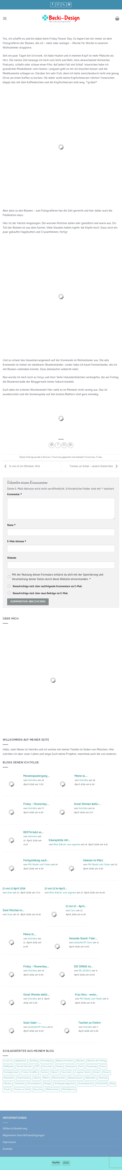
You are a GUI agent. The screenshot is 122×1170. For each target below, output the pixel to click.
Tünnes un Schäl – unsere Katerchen (94, 466)
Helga (40, 377)
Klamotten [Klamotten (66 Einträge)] (9, 1078)
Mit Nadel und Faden (39, 865)
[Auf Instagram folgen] (58, 4)
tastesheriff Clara (83, 943)
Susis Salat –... (32, 1023)
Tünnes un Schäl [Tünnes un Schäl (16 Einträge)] (22, 1089)
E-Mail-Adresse (16, 542)
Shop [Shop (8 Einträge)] (112, 1084)
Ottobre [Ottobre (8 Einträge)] (8, 1084)
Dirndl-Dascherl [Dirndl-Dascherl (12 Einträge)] (24, 1067)
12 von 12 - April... (76, 906)
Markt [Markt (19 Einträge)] (46, 1078)
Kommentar (14, 495)
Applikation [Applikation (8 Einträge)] (20, 1061)
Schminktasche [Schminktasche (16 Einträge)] (85, 1084)
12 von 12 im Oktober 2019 (21, 466)
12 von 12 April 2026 (14, 889)
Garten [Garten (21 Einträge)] (44, 1072)
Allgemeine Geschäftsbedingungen (24, 1135)
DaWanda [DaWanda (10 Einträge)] (8, 1067)
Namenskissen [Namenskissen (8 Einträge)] (75, 1078)
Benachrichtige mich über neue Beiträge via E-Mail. (40, 594)
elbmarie (32, 837)
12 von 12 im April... (56, 889)
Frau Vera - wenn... (86, 995)
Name (11, 526)
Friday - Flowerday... (36, 804)
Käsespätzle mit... (59, 840)
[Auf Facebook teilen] (58, 445)
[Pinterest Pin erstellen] (70, 445)
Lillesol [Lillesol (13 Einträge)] (36, 1078)
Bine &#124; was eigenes (66, 845)
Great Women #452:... (36, 995)
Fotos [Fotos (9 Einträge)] (103, 1067)
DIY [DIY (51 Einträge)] (37, 1067)
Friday (99, 457)
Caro (72, 911)
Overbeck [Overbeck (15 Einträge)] (19, 1084)
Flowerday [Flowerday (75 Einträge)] (92, 1067)
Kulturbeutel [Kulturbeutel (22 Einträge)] (23, 1078)
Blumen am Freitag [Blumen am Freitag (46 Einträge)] (96, 1061)
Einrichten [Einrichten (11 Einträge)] (47, 1067)
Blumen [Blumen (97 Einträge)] (80, 1061)
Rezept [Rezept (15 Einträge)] (47, 1084)
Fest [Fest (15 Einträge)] (81, 1067)
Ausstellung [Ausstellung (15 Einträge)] (47, 1061)
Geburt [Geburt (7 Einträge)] (54, 1072)
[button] (5, 18)
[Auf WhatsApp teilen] (51, 445)
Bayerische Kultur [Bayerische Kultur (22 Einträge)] (64, 1061)
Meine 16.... (80, 776)
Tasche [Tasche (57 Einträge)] (7, 1089)
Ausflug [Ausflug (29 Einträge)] (34, 1061)
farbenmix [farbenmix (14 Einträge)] (71, 1067)
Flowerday (57, 457)
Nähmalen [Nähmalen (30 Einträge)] (90, 1078)
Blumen (46, 457)
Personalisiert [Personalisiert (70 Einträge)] (34, 1084)
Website (11, 558)
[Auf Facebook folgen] (52, 4)
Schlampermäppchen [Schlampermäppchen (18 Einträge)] (65, 1084)
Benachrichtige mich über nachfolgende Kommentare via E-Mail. (47, 587)
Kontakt (8, 1149)
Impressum (9, 1142)
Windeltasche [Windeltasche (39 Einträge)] (69, 1089)
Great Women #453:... (87, 804)
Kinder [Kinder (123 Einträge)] (97, 1072)
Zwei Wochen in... (13, 910)
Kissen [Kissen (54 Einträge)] (106, 1072)
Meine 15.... (29, 934)
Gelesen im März (93, 860)
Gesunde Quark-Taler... (83, 938)
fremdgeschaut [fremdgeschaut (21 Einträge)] (11, 1072)
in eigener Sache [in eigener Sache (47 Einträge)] (82, 1072)
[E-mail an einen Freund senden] (64, 445)
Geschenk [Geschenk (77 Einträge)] (66, 1072)
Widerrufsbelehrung (15, 1129)
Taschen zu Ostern (89, 1023)
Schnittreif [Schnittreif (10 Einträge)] (101, 1084)
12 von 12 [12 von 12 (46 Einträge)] (8, 1061)
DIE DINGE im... (83, 967)
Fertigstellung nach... (36, 860)
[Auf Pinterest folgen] (69, 4)
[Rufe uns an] (63, 4)
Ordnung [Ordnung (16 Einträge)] (103, 1078)
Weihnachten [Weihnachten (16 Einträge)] (52, 1089)
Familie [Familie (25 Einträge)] (59, 1067)
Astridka (32, 780)
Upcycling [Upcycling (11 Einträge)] (38, 1089)
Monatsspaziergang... (36, 776)
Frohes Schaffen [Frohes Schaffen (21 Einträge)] (30, 1072)
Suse (9, 893)
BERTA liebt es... (33, 832)
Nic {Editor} (85, 971)
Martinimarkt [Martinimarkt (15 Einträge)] (58, 1078)
